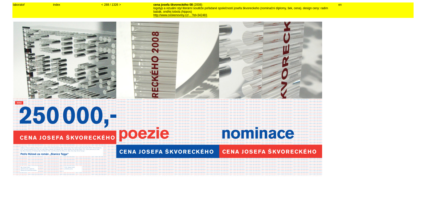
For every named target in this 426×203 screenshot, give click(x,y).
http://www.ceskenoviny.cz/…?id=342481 (180, 15)
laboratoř (19, 4)
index (56, 4)
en (339, 4)
